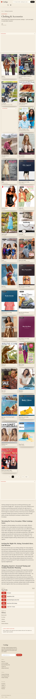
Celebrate (3, 621)
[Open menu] (10, 5)
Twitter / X (3, 685)
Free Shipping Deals (5, 675)
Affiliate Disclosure (5, 668)
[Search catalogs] (24, 2)
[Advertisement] (18, 43)
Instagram (3, 687)
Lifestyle (3, 619)
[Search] (8, 5)
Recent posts (3, 615)
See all (33, 588)
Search (32, 1)
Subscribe (19, 654)
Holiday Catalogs (4, 677)
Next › (26, 476)
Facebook (3, 683)
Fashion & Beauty (4, 623)
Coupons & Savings (5, 674)
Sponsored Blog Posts (5, 664)
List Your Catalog (4, 663)
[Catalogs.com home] (6, 2)
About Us (3, 661)
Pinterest (3, 688)
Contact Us (3, 666)
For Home (3, 617)
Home (2, 11)
